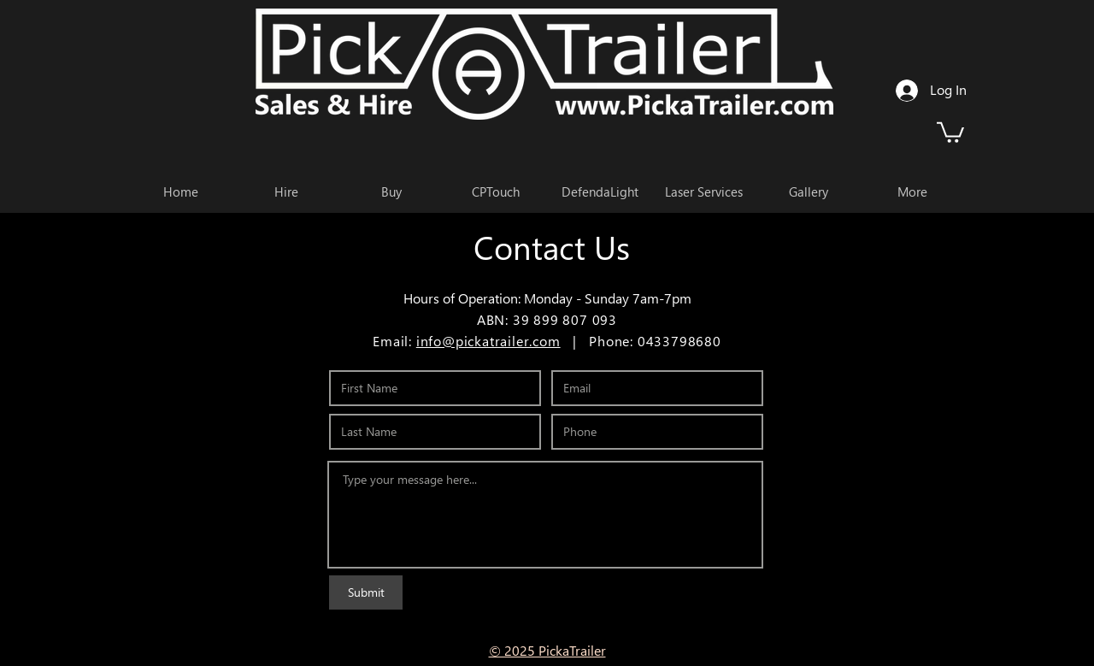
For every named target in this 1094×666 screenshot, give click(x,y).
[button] (950, 131)
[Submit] (366, 592)
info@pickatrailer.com (488, 341)
